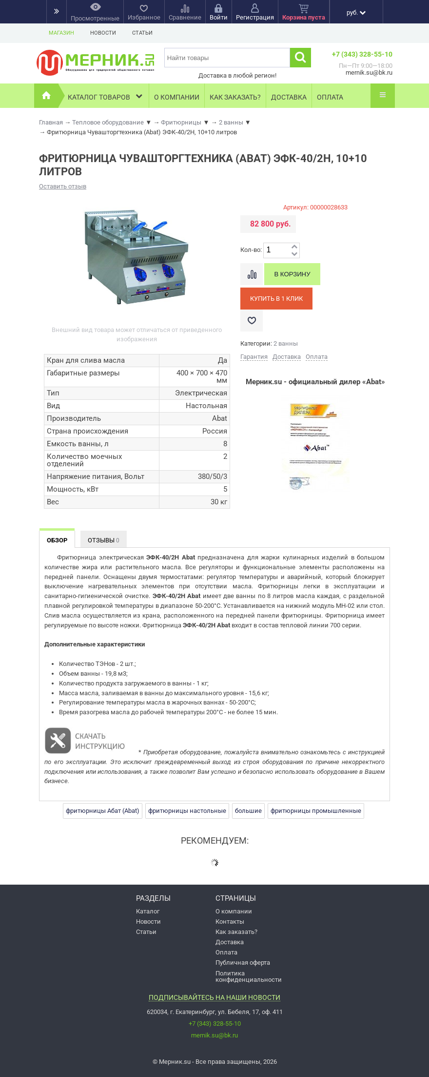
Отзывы (103, 540)
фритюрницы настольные (187, 810)
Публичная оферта (242, 962)
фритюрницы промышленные (316, 810)
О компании (176, 97)
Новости (103, 33)
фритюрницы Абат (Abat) (102, 810)
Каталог (147, 911)
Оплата (330, 97)
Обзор (57, 540)
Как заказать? (235, 97)
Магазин (61, 33)
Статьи (142, 33)
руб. (356, 12)
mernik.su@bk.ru (214, 1035)
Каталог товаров (106, 96)
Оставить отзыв (62, 186)
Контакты (229, 921)
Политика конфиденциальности (248, 976)
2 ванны (285, 343)
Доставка (289, 97)
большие (248, 810)
